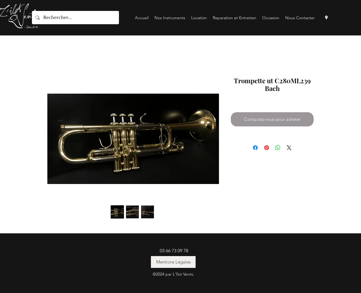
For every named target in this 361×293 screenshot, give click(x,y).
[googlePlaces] (326, 18)
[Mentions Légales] (173, 262)
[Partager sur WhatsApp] (277, 147)
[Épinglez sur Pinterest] (266, 147)
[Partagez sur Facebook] (255, 147)
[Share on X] (289, 147)
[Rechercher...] (75, 17)
